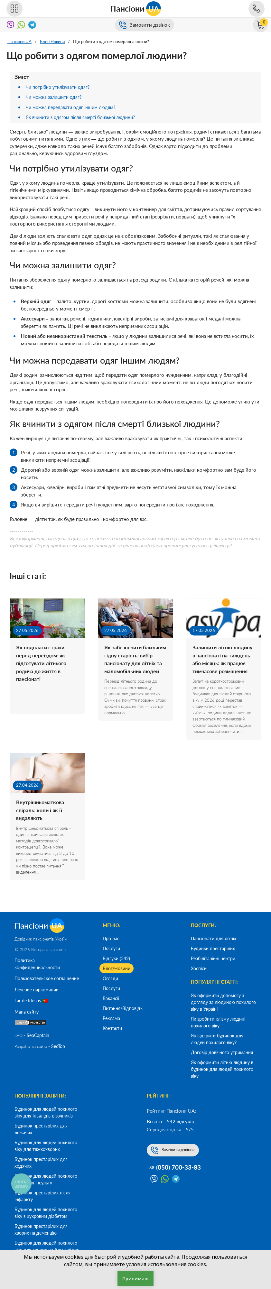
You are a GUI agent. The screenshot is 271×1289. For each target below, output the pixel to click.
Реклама (111, 1018)
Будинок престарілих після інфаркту (42, 1196)
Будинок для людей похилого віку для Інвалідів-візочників (45, 1112)
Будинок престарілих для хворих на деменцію (41, 1229)
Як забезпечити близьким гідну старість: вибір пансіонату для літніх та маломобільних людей (135, 665)
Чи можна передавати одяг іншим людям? (73, 107)
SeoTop (58, 1047)
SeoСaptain (38, 1036)
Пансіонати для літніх (213, 938)
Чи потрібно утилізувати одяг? (60, 87)
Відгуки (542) (116, 958)
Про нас (111, 938)
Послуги (111, 948)
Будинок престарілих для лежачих (41, 1129)
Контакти (112, 1028)
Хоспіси (199, 968)
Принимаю (135, 1278)
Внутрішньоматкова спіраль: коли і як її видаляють (42, 821)
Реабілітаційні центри (213, 958)
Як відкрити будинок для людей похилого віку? (217, 1039)
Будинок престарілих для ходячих (41, 1162)
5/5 (190, 1129)
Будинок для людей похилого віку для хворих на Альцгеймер (46, 1246)
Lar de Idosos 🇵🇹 (31, 1001)
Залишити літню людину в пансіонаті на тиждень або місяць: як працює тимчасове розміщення (222, 665)
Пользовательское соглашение (46, 979)
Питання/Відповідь (123, 1008)
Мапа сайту (26, 1012)
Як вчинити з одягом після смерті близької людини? (85, 117)
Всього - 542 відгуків (170, 1121)
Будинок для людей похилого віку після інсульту (45, 1179)
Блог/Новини (116, 968)
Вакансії (111, 998)
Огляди (110, 978)
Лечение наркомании (36, 990)
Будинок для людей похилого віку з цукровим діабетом (45, 1213)
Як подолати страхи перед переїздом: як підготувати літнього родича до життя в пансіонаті (43, 665)
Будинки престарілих (213, 948)
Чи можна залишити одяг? (56, 97)
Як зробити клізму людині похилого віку (218, 1022)
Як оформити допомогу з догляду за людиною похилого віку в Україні (223, 1002)
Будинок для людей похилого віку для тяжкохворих (45, 1146)
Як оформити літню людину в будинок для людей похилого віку (222, 1069)
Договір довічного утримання (222, 1052)
